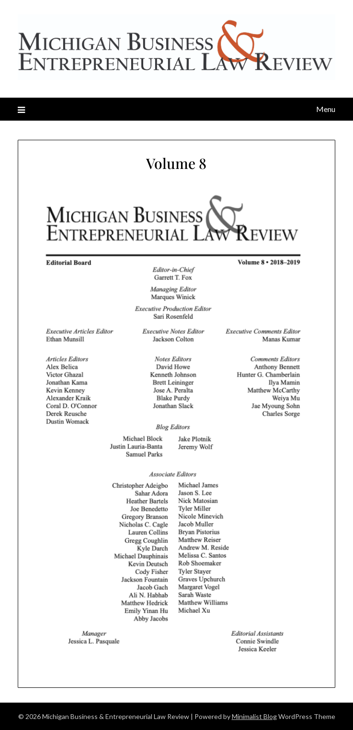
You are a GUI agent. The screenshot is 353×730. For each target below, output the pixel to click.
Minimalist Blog (254, 716)
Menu (325, 108)
